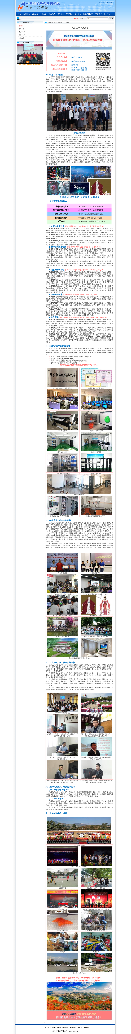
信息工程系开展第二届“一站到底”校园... (30, 65)
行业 (85, 328)
